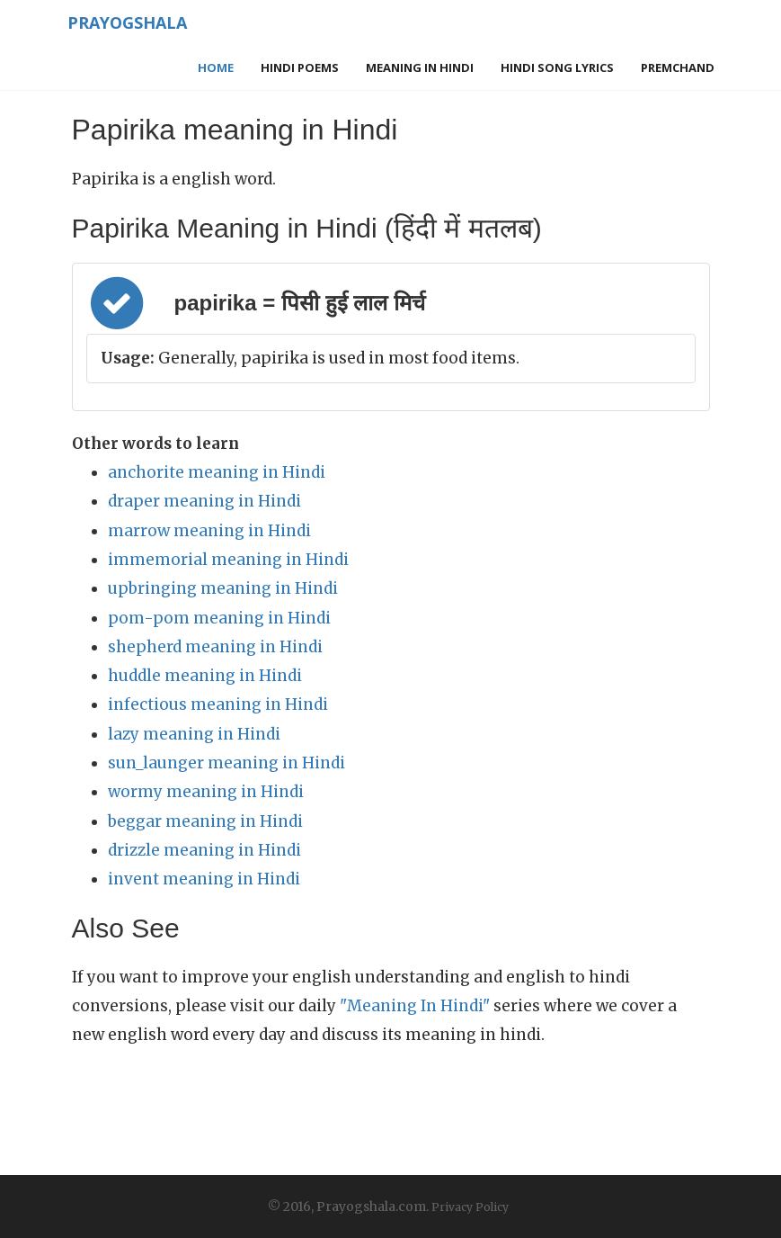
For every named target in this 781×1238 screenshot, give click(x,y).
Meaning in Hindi (420, 67)
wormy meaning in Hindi (206, 792)
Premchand (677, 67)
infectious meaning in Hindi (218, 704)
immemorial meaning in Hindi (228, 560)
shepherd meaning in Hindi (215, 647)
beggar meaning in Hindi (205, 821)
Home (216, 67)
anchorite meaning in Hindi (216, 472)
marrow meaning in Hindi (209, 531)
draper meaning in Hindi (204, 501)
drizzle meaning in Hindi (204, 850)
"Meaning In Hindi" (415, 1006)
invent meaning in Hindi (204, 879)
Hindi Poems (300, 67)
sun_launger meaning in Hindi (226, 763)
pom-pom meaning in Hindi (219, 618)
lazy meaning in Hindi (194, 734)
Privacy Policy (470, 1207)
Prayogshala (127, 22)
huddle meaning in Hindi (205, 676)
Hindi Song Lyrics (557, 67)
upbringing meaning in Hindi (223, 588)
